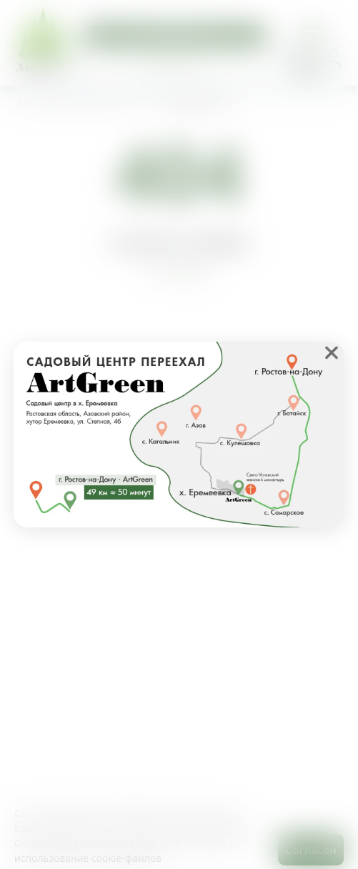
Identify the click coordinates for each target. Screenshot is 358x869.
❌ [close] (331, 352)
